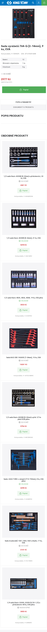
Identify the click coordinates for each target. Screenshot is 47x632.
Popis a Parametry (23, 102)
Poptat (24, 90)
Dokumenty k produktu (23, 107)
